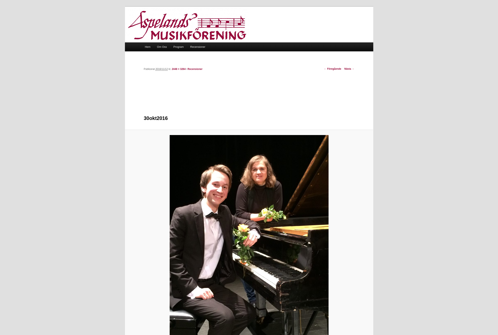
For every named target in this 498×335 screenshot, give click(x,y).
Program (178, 46)
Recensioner (197, 46)
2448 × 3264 (179, 69)
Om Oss (162, 46)
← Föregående (332, 68)
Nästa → (349, 68)
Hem (147, 46)
